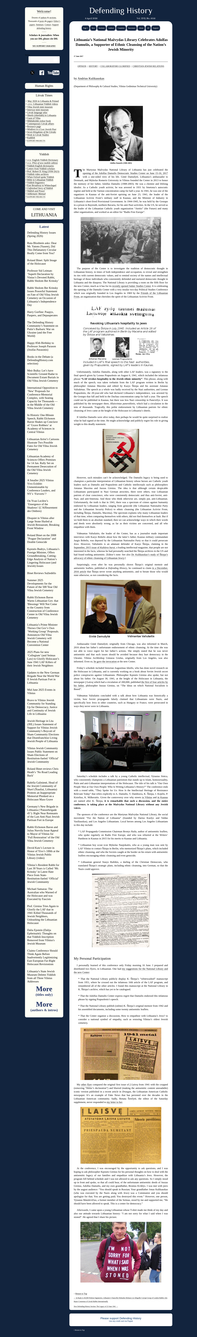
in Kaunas (162, 797)
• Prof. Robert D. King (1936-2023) (42, 171)
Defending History (120, 11)
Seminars (40, 25)
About (141, 28)
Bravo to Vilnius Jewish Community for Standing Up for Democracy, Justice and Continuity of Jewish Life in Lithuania (42, 707)
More (44, 991)
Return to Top (81, 1293)
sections (52, 17)
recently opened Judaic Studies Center (131, 286)
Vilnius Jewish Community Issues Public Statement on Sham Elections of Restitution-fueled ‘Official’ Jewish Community (43, 755)
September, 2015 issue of (94, 547)
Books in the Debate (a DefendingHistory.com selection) (40, 360)
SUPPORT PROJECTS (36, 197)
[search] (41, 60)
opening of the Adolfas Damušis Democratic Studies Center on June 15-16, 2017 (125, 173)
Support (155, 28)
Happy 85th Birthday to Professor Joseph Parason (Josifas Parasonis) (41, 346)
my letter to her (114, 1102)
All (148, 28)
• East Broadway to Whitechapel (41, 185)
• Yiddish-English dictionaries (40, 166)
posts (42, 21)
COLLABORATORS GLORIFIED (115, 66)
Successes (131, 28)
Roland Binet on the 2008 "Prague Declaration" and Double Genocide (41, 538)
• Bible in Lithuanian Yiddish (39, 180)
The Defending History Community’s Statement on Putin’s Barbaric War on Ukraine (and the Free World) (42, 329)
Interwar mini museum (38, 110)
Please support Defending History (120, 1318)
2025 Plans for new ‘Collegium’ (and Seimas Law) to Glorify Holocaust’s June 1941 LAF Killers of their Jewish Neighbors (43, 658)
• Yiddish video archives (37, 174)
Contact (48, 25)
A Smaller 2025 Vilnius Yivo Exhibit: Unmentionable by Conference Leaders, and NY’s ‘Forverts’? (41, 487)
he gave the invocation (105, 661)
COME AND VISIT (44, 209)
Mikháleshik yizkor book (39, 121)
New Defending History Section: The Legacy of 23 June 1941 (96, 1306)
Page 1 (85, 28)
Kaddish (31, 137)
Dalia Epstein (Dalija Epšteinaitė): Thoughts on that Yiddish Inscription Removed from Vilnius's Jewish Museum (41, 936)
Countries (121, 28)
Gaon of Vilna (33, 118)
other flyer (86, 1084)
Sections (102, 28)
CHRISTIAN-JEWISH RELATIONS (148, 66)
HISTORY (93, 66)
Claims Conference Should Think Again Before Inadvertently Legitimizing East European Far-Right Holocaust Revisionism (42, 957)
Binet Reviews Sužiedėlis (41, 573)
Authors (111, 28)
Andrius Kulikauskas (91, 78)
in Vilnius (147, 797)
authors (44, 17)
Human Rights (44, 86)
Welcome (43, 11)
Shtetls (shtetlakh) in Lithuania (41, 115)
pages (49, 21)
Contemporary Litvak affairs (40, 124)
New (93, 28)
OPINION (82, 66)
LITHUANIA (44, 214)
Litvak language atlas (37, 112)
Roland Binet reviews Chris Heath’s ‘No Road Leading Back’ (43, 772)
